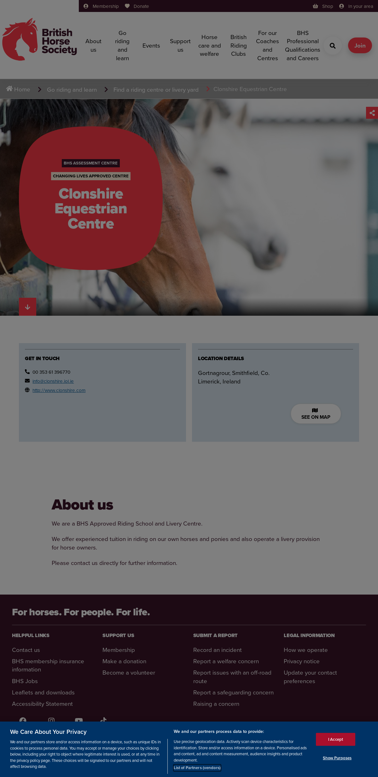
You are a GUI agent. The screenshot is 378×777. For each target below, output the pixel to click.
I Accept (335, 746)
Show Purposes (337, 765)
